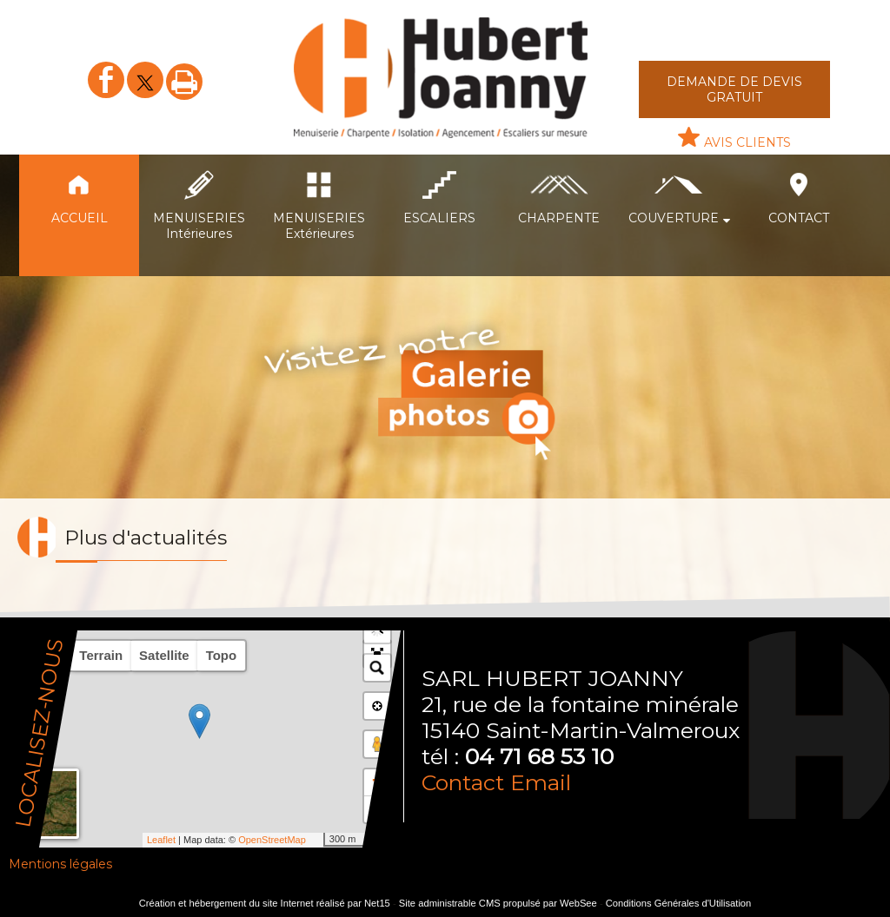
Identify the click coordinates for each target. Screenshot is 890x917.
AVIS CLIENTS (747, 142)
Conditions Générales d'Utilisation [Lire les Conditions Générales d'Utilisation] (679, 903)
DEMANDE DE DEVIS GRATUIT (734, 89)
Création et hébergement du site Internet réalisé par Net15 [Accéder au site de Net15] (264, 903)
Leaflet (161, 840)
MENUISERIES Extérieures (319, 225)
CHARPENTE (559, 218)
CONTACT (798, 218)
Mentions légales (60, 864)
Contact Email (496, 782)
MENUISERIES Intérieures (199, 225)
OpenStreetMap (272, 840)
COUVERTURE (673, 218)
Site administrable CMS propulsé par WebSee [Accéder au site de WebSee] (498, 903)
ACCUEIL (79, 218)
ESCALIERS (439, 218)
